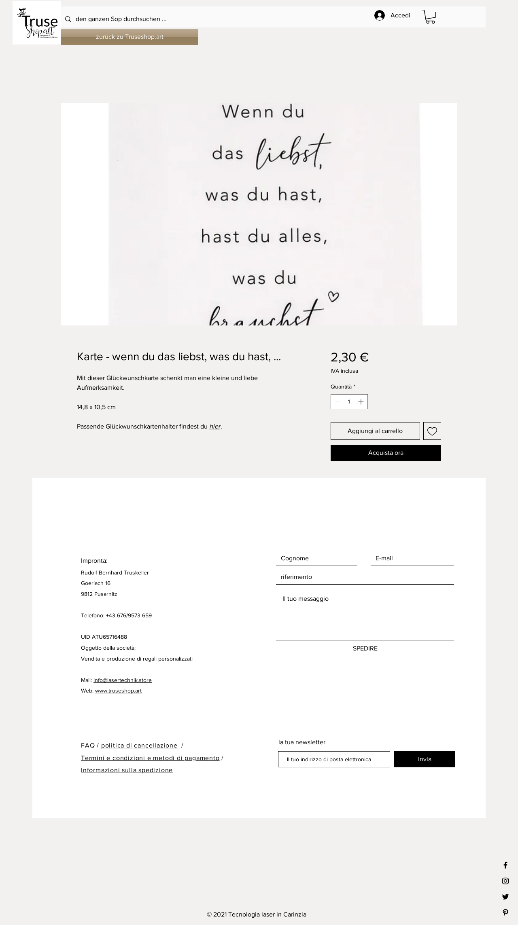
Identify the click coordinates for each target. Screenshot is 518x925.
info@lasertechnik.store (122, 680)
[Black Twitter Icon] (505, 896)
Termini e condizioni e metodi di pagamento (150, 757)
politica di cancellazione (139, 745)
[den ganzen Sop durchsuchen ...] (237, 19)
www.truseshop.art (118, 690)
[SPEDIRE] (365, 648)
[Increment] (362, 402)
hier (214, 426)
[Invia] (424, 759)
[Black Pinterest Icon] (505, 912)
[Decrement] (337, 402)
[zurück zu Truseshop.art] (129, 37)
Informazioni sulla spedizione (127, 770)
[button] (430, 16)
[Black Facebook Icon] (505, 865)
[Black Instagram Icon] (505, 880)
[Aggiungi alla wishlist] (432, 431)
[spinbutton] (349, 402)
